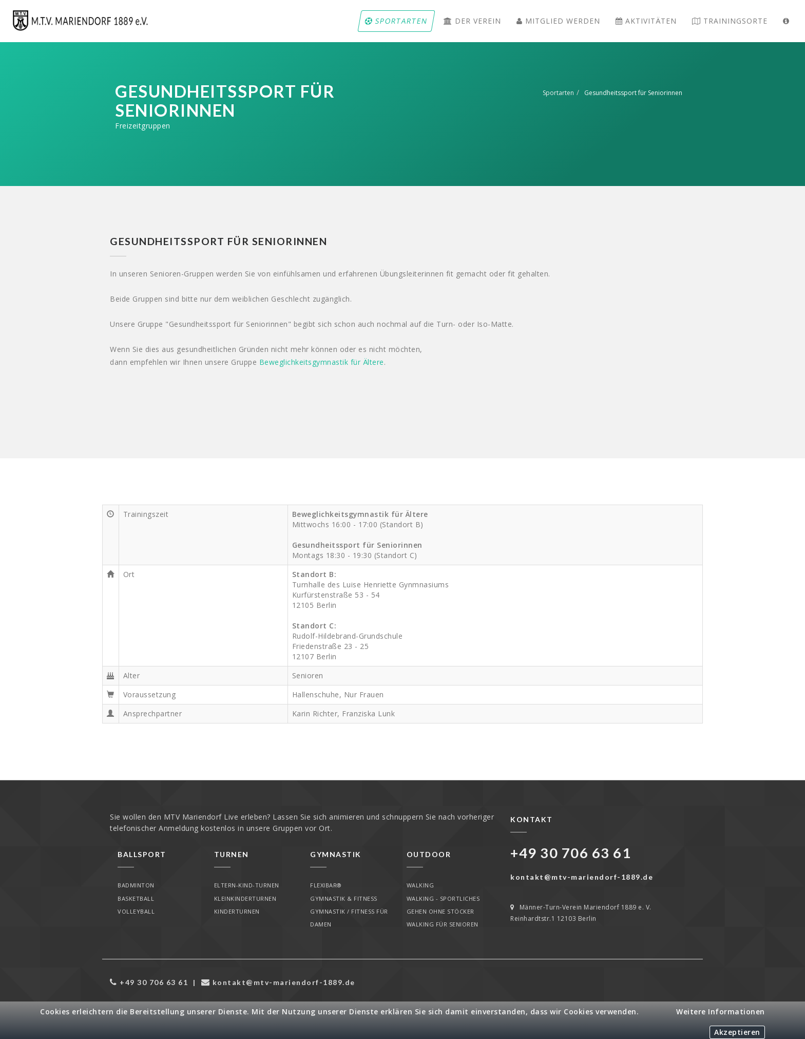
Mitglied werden (558, 21)
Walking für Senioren (442, 925)
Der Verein (472, 21)
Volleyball (136, 911)
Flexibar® (326, 885)
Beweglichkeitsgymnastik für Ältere (322, 362)
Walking (420, 885)
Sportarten (396, 21)
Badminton (136, 885)
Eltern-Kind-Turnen (246, 885)
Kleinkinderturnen (245, 898)
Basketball (136, 898)
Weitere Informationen (720, 1011)
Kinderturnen (237, 911)
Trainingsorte (730, 21)
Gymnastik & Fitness (343, 898)
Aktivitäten (646, 21)
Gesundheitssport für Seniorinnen (633, 92)
